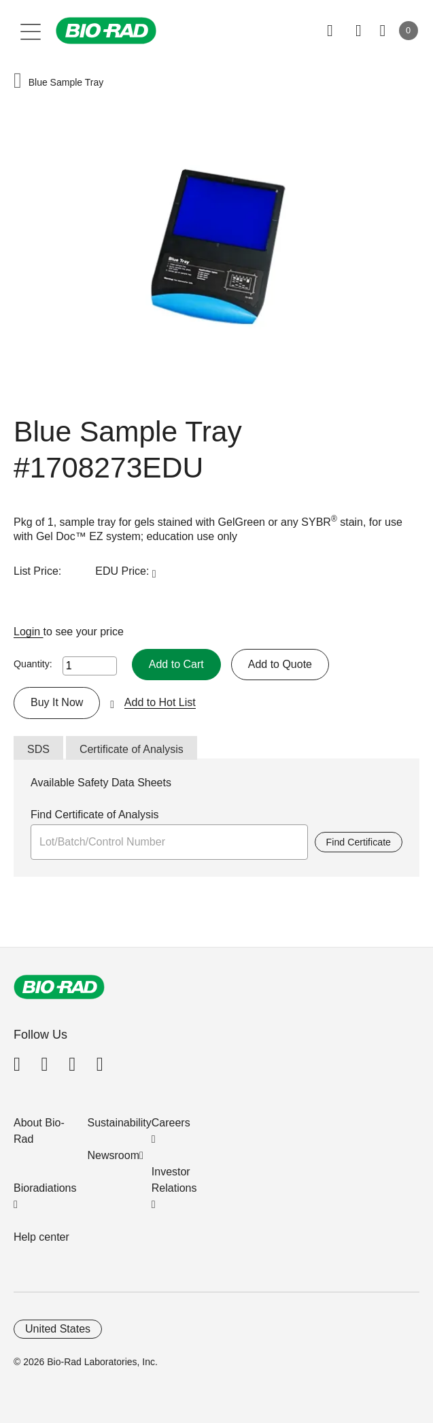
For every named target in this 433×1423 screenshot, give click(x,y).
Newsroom (113, 1155)
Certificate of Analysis (132, 749)
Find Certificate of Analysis (95, 814)
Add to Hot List (160, 702)
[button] (18, 81)
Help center (41, 1237)
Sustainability (120, 1122)
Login (29, 631)
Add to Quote (280, 664)
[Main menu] (31, 30)
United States (57, 1329)
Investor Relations (174, 1180)
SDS (38, 749)
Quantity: (33, 663)
